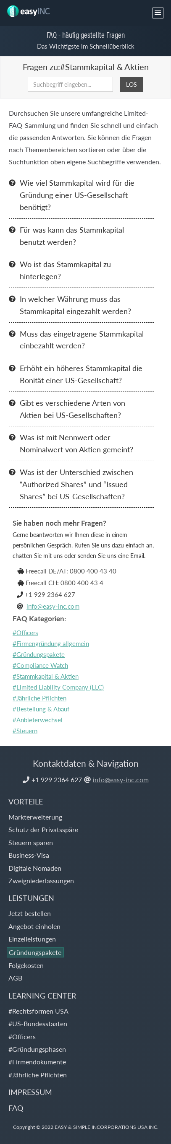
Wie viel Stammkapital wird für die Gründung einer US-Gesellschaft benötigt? (77, 194)
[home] (30, 9)
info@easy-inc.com (52, 606)
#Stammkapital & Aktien (46, 676)
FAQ (15, 1107)
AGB (15, 978)
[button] (158, 13)
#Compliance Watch (40, 665)
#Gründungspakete (39, 654)
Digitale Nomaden (34, 868)
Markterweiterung (35, 817)
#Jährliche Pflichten (39, 697)
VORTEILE (25, 801)
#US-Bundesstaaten (37, 1023)
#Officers (25, 632)
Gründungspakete (35, 952)
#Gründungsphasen (37, 1049)
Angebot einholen (34, 926)
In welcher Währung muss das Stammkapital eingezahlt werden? (75, 304)
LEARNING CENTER (42, 995)
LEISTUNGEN (31, 897)
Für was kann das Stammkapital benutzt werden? (72, 235)
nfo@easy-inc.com (121, 779)
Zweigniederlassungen (41, 880)
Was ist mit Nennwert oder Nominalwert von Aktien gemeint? (76, 443)
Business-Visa (28, 855)
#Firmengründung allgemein (51, 643)
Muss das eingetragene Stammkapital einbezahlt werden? (82, 339)
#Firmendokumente (37, 1061)
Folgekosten (26, 965)
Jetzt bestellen (29, 913)
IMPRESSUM (30, 1092)
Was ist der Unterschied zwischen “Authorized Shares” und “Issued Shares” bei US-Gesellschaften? (76, 484)
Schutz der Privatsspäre (43, 829)
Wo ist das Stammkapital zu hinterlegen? (65, 270)
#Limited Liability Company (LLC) (58, 686)
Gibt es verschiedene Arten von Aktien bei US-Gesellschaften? (72, 408)
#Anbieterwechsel (38, 719)
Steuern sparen (30, 842)
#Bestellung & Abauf (41, 708)
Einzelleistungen (32, 939)
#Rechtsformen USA (38, 1011)
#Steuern (25, 730)
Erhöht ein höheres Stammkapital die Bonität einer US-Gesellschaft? (81, 374)
